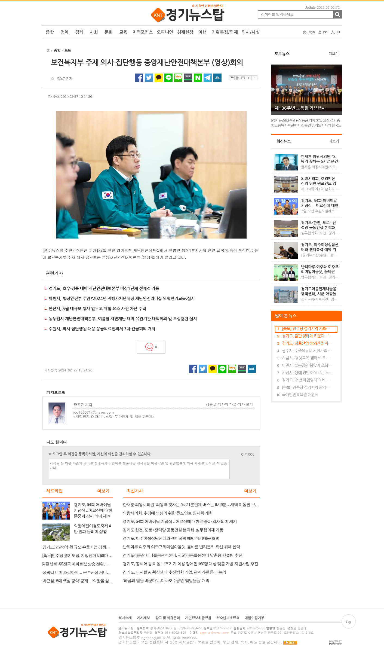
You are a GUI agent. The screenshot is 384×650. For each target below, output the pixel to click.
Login (311, 32)
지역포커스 (143, 32)
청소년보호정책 (227, 618)
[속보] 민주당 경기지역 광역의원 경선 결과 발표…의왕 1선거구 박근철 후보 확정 (307, 387)
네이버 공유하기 (198, 78)
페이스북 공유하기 (139, 78)
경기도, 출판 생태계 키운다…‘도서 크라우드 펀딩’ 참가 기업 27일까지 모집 (307, 336)
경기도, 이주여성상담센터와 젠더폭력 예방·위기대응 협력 (320, 247)
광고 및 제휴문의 (167, 618)
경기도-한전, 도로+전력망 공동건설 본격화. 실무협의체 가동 (318, 225)
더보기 (103, 491)
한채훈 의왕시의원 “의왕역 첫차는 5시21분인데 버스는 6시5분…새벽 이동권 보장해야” (319, 159)
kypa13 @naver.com (214, 633)
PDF (338, 32)
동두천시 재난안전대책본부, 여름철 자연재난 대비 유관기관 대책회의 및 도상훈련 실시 (123, 319)
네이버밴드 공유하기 (188, 78)
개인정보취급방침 (198, 618)
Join (325, 32)
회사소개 (125, 618)
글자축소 (254, 77)
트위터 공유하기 (149, 78)
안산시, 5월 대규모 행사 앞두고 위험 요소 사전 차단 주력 (97, 309)
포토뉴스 (282, 54)
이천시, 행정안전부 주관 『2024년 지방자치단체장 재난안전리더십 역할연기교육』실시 (122, 299)
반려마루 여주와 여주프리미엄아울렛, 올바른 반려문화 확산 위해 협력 (320, 269)
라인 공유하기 (168, 78)
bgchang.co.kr (153, 637)
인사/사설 (251, 32)
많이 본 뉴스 (283, 316)
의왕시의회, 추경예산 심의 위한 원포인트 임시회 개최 (318, 181)
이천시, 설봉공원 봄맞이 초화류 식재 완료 (307, 365)
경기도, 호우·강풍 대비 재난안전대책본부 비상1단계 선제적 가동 (104, 288)
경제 (79, 32)
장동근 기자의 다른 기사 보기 (229, 404)
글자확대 (248, 77)
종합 (50, 32)
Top (348, 622)
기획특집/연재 (225, 32)
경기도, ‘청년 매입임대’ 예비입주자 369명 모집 (307, 380)
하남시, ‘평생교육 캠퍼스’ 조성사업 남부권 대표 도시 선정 (307, 358)
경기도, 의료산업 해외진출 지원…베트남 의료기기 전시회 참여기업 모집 (307, 343)
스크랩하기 (231, 77)
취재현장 (185, 32)
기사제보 (143, 618)
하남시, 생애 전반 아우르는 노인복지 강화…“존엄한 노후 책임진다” (307, 373)
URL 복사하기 (217, 78)
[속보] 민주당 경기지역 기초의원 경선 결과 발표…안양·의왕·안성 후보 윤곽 (307, 328)
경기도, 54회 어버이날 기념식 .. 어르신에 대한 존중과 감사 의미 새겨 (319, 203)
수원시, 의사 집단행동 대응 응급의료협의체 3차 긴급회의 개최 (102, 329)
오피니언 (165, 32)
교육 (123, 32)
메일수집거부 (254, 618)
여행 (202, 32)
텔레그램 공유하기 (208, 78)
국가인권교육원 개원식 (300, 395)
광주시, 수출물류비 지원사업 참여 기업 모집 (307, 351)
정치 (64, 32)
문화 (109, 32)
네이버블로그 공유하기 (178, 78)
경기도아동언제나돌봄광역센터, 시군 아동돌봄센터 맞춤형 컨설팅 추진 (318, 291)
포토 (67, 50)
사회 (94, 32)
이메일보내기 (243, 77)
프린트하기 (237, 77)
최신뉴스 (284, 141)
